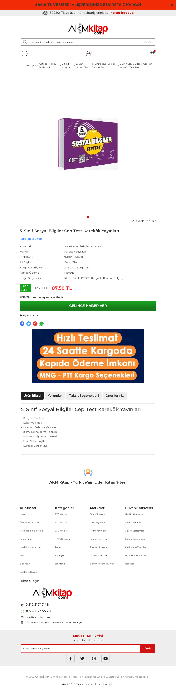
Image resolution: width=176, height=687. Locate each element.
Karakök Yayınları (99, 539)
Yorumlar (55, 395)
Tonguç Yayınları (98, 547)
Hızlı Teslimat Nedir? (135, 555)
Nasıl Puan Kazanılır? (31, 547)
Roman (58, 547)
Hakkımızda (26, 514)
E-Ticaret (79, 684)
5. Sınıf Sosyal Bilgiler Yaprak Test (84, 246)
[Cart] (152, 53)
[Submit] (147, 648)
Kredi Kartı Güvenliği (135, 547)
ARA (147, 42)
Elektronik (60, 563)
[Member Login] (89, 53)
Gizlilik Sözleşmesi (134, 530)
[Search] (88, 42)
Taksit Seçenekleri (84, 395)
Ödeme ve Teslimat (29, 522)
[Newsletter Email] (88, 648)
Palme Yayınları (98, 530)
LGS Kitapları (61, 530)
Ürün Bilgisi (32, 395)
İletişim (23, 555)
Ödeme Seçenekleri (135, 539)
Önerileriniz (114, 395)
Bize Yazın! (25, 563)
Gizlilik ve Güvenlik (29, 572)
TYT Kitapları (61, 514)
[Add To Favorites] (143, 221)
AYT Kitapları (61, 522)
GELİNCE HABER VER (88, 306)
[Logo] (88, 28)
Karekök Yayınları (31, 238)
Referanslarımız (133, 522)
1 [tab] (88, 217)
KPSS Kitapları (62, 539)
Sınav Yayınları (97, 514)
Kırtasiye (59, 555)
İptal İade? (130, 563)
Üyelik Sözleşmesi (134, 514)
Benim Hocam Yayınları (102, 563)
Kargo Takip (26, 539)
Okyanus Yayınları (99, 555)
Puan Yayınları (97, 522)
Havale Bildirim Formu (31, 530)
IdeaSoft (67, 684)
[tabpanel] (88, 144)
